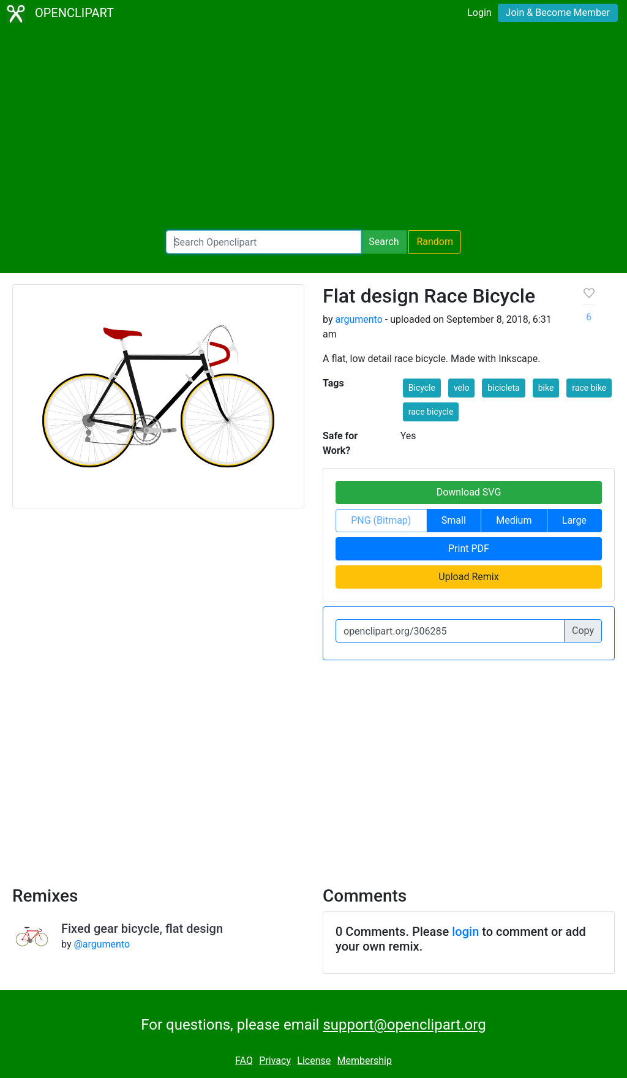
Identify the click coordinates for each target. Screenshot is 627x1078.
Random (434, 241)
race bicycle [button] (431, 412)
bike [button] (546, 388)
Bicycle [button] (421, 388)
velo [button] (462, 388)
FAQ (244, 1060)
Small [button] (453, 520)
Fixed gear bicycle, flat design (142, 928)
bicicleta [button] (503, 388)
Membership (364, 1060)
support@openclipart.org (404, 1024)
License (314, 1060)
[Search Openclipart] (263, 242)
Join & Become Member (558, 12)
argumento (358, 319)
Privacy (275, 1060)
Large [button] (574, 520)
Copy (583, 630)
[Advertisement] (313, 128)
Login (479, 12)
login (465, 931)
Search (384, 241)
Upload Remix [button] (468, 576)
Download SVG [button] (469, 492)
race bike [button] (589, 388)
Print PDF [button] (468, 548)
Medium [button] (513, 520)
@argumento (101, 944)
